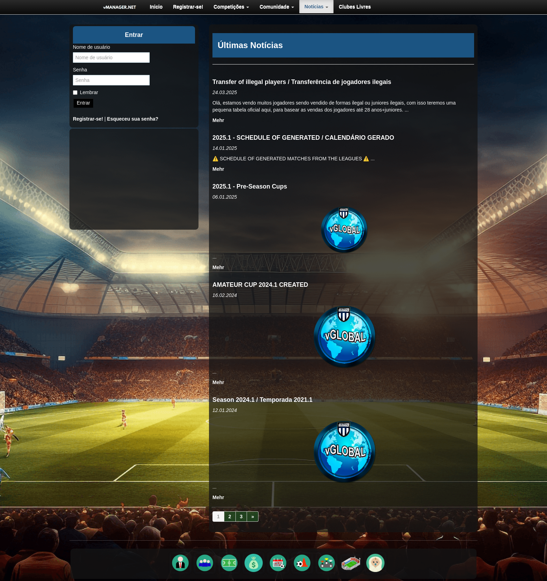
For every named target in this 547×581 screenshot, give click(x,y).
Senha (80, 69)
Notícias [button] (316, 6)
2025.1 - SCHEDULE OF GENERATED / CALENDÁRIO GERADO (303, 137)
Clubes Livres (355, 6)
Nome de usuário (91, 47)
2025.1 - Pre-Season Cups (249, 186)
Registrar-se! (188, 6)
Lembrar (85, 92)
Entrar (83, 103)
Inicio (156, 6)
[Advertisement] (134, 179)
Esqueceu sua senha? (132, 119)
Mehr (218, 120)
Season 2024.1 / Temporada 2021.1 (262, 399)
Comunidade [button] (277, 6)
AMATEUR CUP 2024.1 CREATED (260, 284)
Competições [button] (231, 6)
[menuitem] (156, 6)
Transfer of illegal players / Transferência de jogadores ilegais (301, 81)
